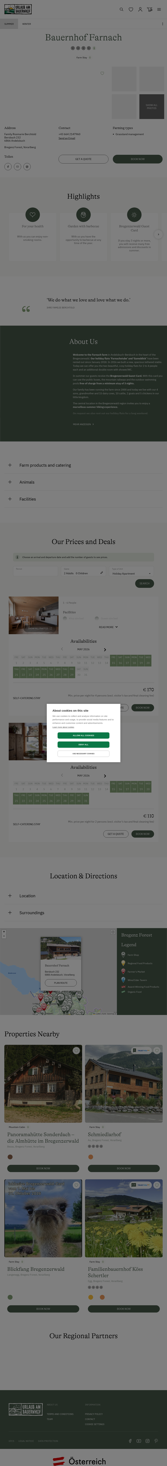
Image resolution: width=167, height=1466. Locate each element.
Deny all (100, 740)
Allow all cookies (67, 740)
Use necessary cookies (84, 749)
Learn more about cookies (63, 732)
